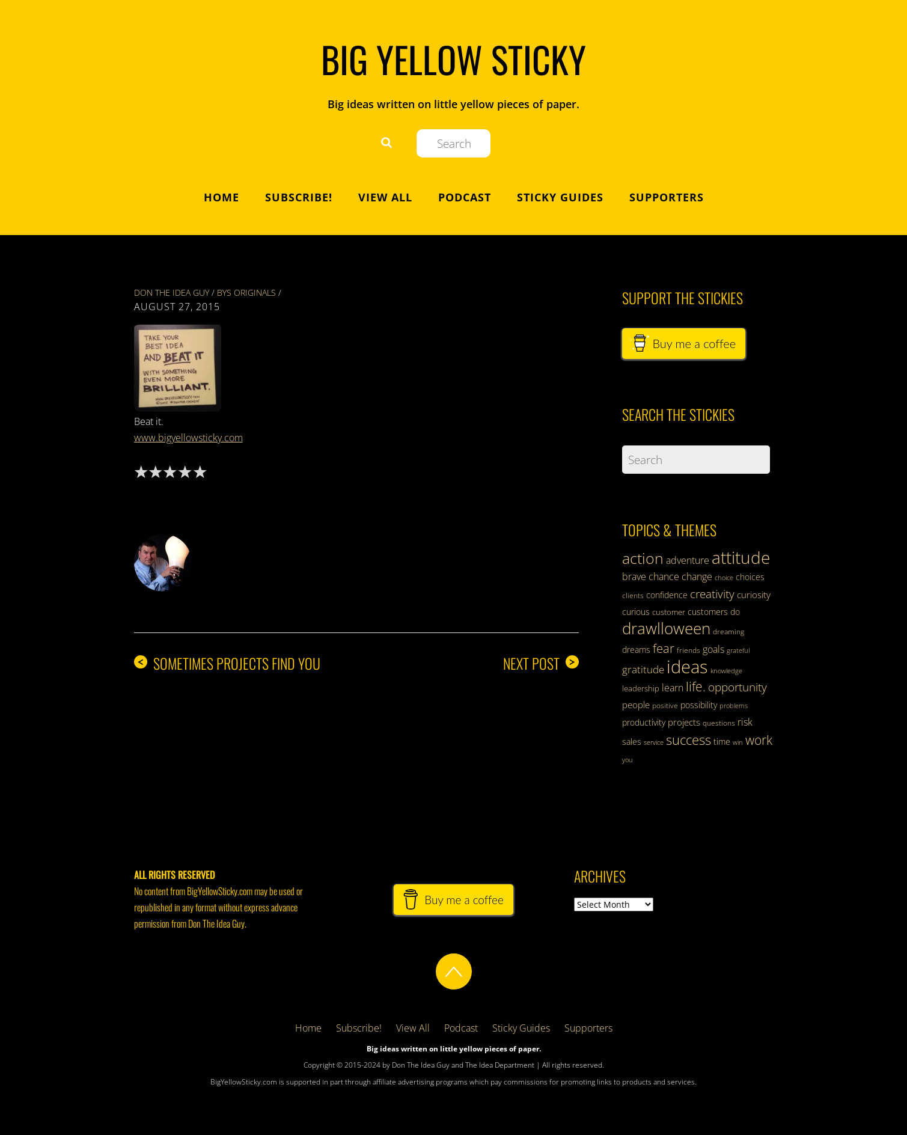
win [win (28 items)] (738, 742)
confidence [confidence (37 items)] (667, 595)
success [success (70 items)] (688, 739)
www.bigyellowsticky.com (188, 437)
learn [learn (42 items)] (672, 687)
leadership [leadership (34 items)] (640, 688)
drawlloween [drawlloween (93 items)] (666, 628)
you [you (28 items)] (627, 760)
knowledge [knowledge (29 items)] (726, 670)
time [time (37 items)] (721, 741)
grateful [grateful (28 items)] (738, 650)
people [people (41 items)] (636, 705)
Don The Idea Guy (171, 292)
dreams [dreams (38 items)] (636, 649)
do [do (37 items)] (735, 611)
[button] (179, 367)
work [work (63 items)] (758, 740)
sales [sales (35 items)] (631, 741)
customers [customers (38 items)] (708, 611)
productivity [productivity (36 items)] (643, 722)
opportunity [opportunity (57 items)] (737, 687)
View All (385, 197)
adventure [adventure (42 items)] (687, 560)
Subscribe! (298, 197)
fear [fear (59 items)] (663, 648)
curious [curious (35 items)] (636, 611)
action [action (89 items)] (643, 558)
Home (221, 197)
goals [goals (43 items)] (713, 649)
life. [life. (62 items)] (696, 686)
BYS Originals (246, 292)
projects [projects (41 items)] (684, 722)
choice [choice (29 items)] (724, 577)
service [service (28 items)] (654, 742)
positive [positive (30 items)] (665, 705)
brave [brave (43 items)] (634, 576)
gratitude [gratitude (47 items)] (643, 669)
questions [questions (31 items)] (719, 723)
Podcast (464, 197)
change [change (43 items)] (697, 576)
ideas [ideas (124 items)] (687, 667)
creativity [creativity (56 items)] (712, 594)
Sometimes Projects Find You (227, 663)
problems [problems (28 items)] (733, 706)
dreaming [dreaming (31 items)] (728, 631)
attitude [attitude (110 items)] (741, 557)
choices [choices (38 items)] (750, 577)
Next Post (541, 663)
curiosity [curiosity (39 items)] (754, 595)
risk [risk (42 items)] (745, 722)
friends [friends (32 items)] (688, 650)
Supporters (666, 197)
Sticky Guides (560, 197)
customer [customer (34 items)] (668, 612)
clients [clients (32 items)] (633, 595)
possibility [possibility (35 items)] (698, 705)
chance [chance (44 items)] (664, 576)
